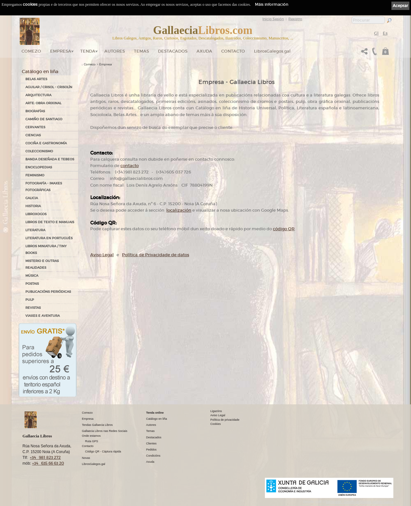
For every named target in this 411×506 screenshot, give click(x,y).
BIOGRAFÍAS (35, 111)
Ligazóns (216, 411)
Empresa (60, 51)
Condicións (153, 455)
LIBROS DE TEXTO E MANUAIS (49, 222)
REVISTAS (33, 308)
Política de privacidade (225, 419)
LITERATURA (35, 230)
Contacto (233, 51)
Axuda (204, 51)
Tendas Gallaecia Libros (97, 424)
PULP (29, 300)
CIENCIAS (33, 135)
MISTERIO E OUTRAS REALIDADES (42, 264)
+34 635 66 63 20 (48, 463)
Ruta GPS (91, 441)
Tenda (87, 51)
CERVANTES (35, 127)
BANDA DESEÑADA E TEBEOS (49, 159)
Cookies (215, 424)
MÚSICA (31, 276)
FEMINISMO (34, 175)
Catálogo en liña (156, 418)
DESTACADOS (173, 51)
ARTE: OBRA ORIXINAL (43, 103)
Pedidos (151, 449)
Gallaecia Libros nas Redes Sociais (104, 431)
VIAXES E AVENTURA (42, 316)
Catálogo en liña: (40, 71)
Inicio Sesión (273, 19)
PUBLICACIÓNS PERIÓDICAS (48, 292)
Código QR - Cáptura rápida (103, 451)
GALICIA (31, 198)
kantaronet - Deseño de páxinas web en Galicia (359, 502)
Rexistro (295, 19)
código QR (283, 229)
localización (178, 210)
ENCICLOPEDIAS (38, 167)
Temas (141, 51)
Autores (114, 51)
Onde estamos (91, 435)
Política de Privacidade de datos (155, 254)
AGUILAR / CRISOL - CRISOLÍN (48, 87)
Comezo (31, 51)
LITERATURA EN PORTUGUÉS (49, 238)
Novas (86, 458)
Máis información (271, 4)
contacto (129, 165)
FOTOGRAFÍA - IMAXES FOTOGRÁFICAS (43, 186)
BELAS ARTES (36, 79)
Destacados (154, 437)
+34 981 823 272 (45, 457)
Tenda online (155, 412)
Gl (376, 33)
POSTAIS (32, 284)
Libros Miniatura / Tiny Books (45, 249)
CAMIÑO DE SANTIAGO (43, 119)
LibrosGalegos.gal (272, 51)
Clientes (151, 443)
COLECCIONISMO (39, 151)
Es (385, 33)
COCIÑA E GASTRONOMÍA (46, 143)
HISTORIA (33, 206)
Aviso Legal (102, 254)
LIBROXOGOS (36, 214)
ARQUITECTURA (38, 95)
